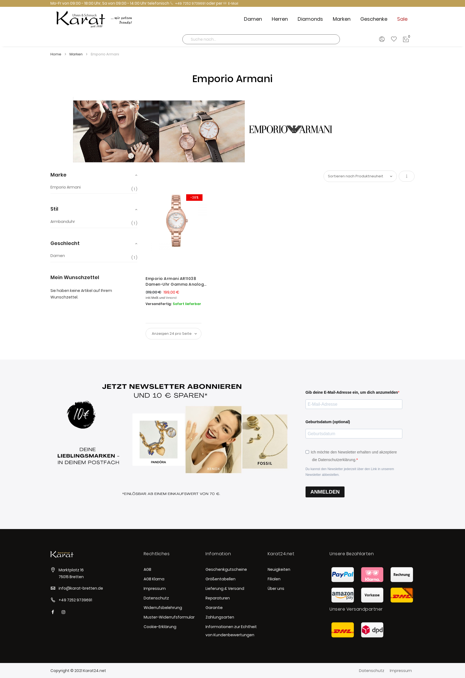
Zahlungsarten (220, 617)
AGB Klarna (154, 579)
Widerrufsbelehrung (163, 607)
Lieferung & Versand (225, 588)
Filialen (274, 579)
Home (56, 54)
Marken (76, 54)
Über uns (276, 588)
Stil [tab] (54, 208)
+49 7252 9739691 (188, 3)
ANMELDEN (325, 492)
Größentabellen (220, 579)
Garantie (214, 607)
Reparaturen (218, 598)
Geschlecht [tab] (65, 243)
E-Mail (230, 3)
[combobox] (261, 39)
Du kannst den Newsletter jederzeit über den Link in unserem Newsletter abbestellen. (350, 472)
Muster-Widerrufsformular (169, 617)
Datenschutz (156, 598)
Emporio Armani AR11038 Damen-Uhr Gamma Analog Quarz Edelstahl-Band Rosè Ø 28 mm (175, 281)
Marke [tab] (58, 174)
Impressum (155, 588)
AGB (147, 569)
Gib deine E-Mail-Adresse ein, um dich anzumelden (352, 392)
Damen (57, 256)
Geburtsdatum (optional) (328, 422)
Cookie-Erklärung (160, 626)
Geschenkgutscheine (226, 569)
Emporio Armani (65, 187)
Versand (171, 298)
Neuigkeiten (279, 569)
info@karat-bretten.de (81, 588)
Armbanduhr (62, 222)
